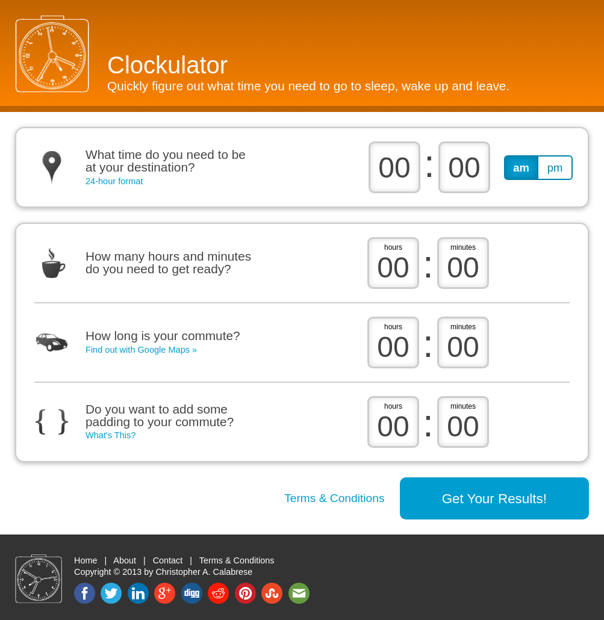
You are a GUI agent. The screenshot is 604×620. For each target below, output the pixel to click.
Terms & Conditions (334, 498)
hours (393, 247)
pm (555, 167)
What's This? (110, 435)
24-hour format (114, 181)
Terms (237, 560)
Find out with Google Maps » (141, 350)
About (124, 560)
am (521, 167)
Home (85, 560)
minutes (463, 247)
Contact (168, 560)
